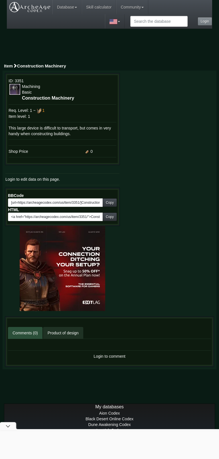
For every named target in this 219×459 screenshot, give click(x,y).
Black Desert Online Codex (109, 419)
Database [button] (67, 7)
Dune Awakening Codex (109, 424)
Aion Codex (109, 413)
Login (205, 21)
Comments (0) (25, 333)
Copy (110, 203)
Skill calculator (98, 7)
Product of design (63, 333)
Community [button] (132, 7)
